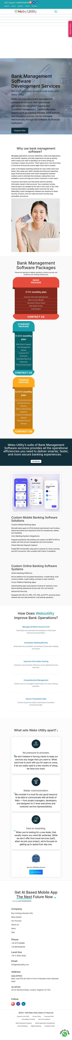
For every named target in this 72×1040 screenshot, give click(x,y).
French (27, 6)
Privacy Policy (37, 1016)
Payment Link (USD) (23, 1016)
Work (13, 928)
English (6, 6)
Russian (34, 6)
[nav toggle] (56, 12)
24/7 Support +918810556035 (16, 3)
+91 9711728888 (18, 943)
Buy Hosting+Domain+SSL (22, 913)
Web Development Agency (24, 1023)
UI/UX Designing (22, 1026)
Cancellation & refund (28, 1019)
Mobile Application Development (45, 1023)
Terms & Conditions (44, 1019)
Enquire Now (19, 131)
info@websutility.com (20, 965)
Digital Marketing (36, 1026)
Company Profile (50, 1026)
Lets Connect (36, 872)
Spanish (20, 6)
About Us (15, 925)
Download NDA (49, 1016)
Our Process (16, 921)
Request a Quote (70, 29)
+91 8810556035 (18, 947)
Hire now (15, 901)
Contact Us (35, 316)
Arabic (13, 6)
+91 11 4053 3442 (18, 956)
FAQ (13, 932)
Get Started (36, 461)
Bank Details (16, 917)
